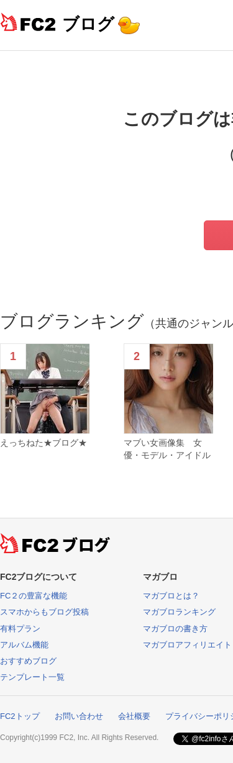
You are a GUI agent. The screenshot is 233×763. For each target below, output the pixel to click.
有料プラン (20, 628)
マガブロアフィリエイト (187, 644)
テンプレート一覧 (32, 677)
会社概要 (134, 716)
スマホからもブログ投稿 (44, 611)
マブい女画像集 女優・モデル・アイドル (167, 449)
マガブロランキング (179, 611)
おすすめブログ (28, 661)
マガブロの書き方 (175, 628)
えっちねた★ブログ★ (43, 443)
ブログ (88, 24)
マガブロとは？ (171, 595)
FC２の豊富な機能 (33, 595)
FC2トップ (20, 716)
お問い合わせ (79, 716)
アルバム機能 (24, 644)
